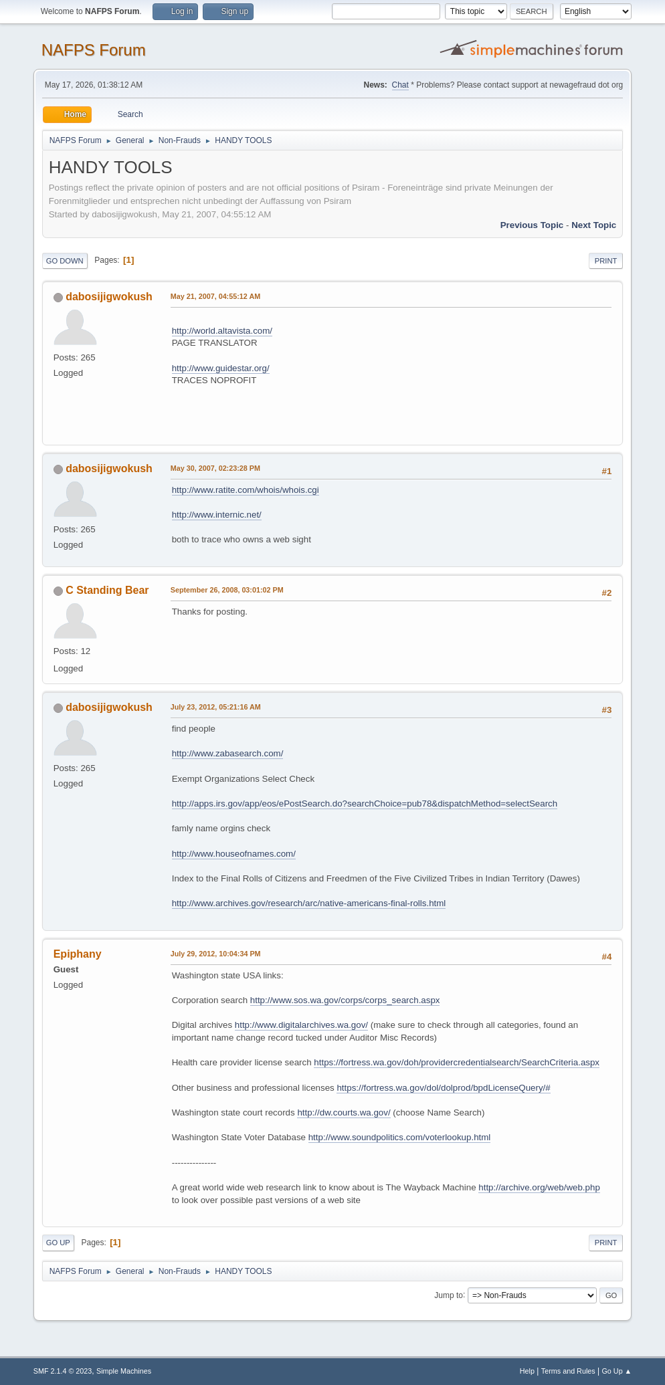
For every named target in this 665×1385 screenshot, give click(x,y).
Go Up (58, 1243)
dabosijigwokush (109, 296)
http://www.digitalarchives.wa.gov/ (301, 1025)
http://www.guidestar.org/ (221, 368)
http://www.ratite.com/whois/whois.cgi (245, 490)
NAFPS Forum (93, 50)
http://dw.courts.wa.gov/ (343, 1112)
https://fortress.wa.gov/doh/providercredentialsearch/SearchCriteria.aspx (456, 1062)
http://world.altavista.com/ (222, 331)
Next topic (593, 225)
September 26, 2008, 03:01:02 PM (227, 590)
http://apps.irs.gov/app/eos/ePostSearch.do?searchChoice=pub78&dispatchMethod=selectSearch (364, 803)
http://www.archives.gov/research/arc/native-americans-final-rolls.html (309, 903)
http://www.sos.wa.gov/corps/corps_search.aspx (345, 1000)
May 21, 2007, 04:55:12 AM (215, 296)
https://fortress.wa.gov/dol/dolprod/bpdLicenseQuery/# (443, 1088)
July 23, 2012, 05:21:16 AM (216, 707)
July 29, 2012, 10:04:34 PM (216, 954)
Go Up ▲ (616, 1371)
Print (606, 261)
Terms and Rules (568, 1371)
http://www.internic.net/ (217, 515)
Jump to (448, 1294)
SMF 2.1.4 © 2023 (62, 1371)
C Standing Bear (107, 590)
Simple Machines (123, 1371)
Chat (400, 85)
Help (527, 1371)
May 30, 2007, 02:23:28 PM (215, 468)
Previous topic (532, 225)
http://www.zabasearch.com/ (228, 753)
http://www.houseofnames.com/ (234, 854)
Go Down (65, 261)
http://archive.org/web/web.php (539, 1187)
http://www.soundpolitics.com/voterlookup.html (399, 1137)
